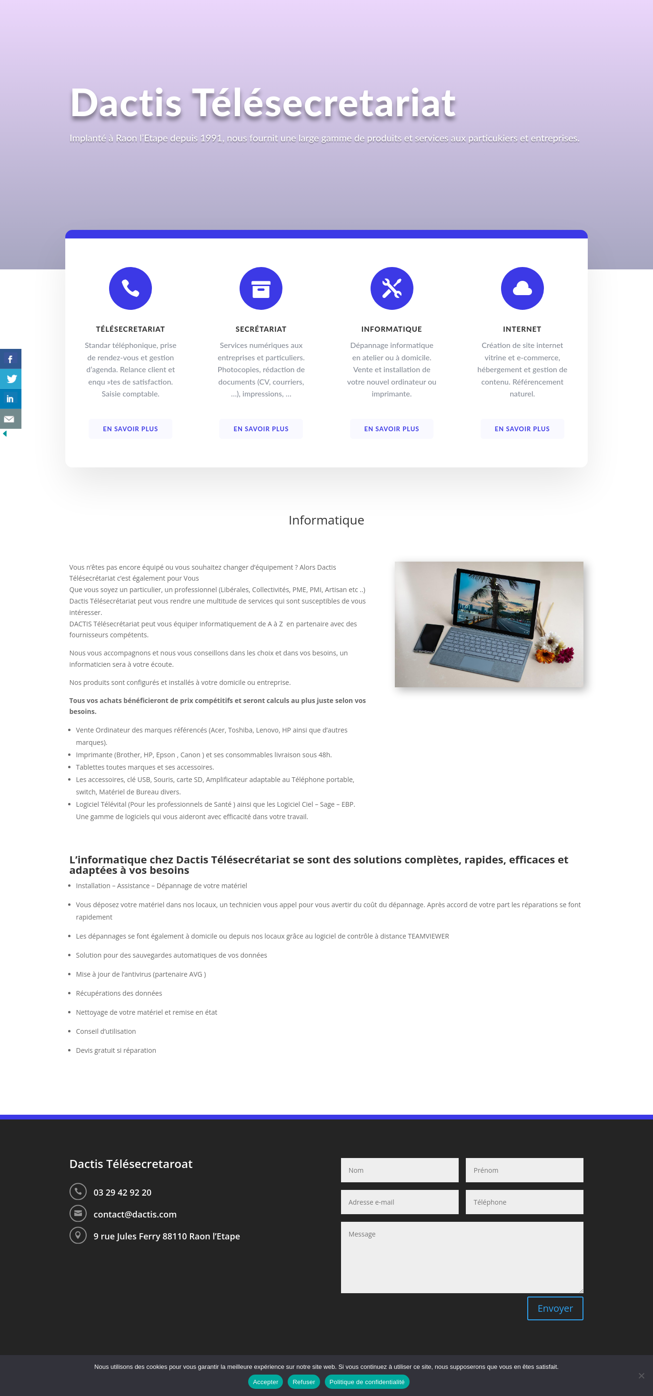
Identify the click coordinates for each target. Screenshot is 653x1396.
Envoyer (555, 1308)
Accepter (265, 1382)
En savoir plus (130, 433)
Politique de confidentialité (367, 1382)
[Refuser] (641, 1375)
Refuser (303, 1382)
